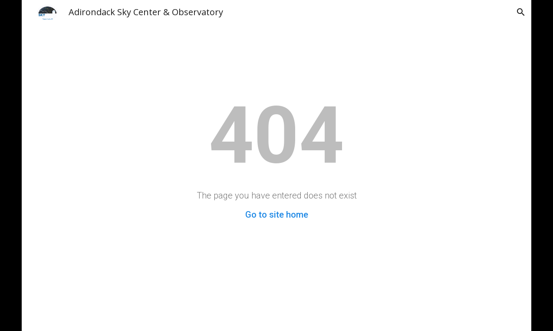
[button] (520, 12)
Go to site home (276, 214)
